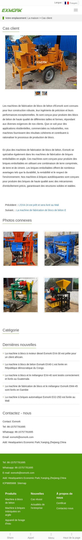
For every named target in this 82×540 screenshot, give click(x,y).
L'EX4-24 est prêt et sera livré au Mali (39, 205)
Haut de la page (71, 535)
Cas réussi (36, 499)
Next (72, 62)
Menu (51, 535)
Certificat (61, 503)
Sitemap (21, 483)
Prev (9, 62)
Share (10, 535)
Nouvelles (37, 493)
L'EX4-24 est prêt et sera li (61, 316)
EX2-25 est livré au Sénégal (21, 270)
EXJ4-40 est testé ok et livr (20, 316)
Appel (31, 535)
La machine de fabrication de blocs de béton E (41, 210)
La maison (33, 18)
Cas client (46, 18)
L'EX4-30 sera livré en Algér (61, 270)
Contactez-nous (64, 508)
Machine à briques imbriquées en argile (15, 511)
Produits (10, 493)
